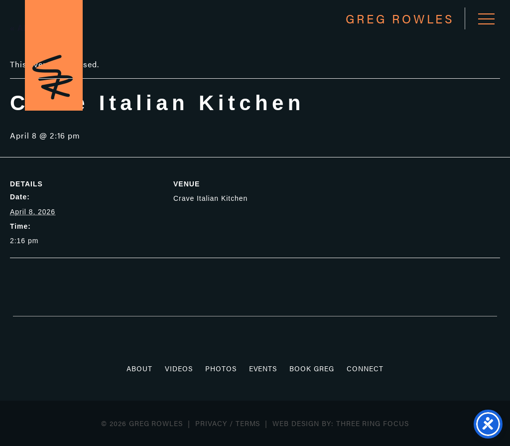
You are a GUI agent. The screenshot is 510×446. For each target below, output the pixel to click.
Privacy (211, 423)
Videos (179, 368)
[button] (486, 18)
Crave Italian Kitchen (210, 198)
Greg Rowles (54, 55)
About (139, 368)
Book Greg (311, 368)
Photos (221, 368)
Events (263, 368)
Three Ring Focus (372, 423)
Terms (248, 423)
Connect (365, 368)
